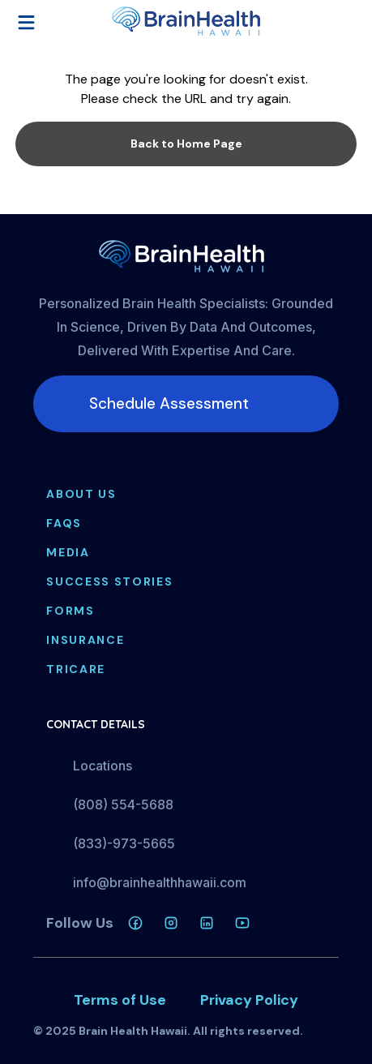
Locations (102, 765)
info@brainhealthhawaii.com (159, 882)
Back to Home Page (186, 143)
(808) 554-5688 (123, 804)
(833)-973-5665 (124, 843)
